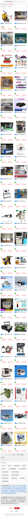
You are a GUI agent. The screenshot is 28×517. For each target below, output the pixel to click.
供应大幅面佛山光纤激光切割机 (10, 223)
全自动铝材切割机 (15, 471)
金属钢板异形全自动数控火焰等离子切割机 (12, 178)
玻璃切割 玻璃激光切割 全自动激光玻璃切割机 (13, 201)
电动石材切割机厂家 (8, 487)
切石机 (9, 465)
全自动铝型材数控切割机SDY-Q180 (10, 90)
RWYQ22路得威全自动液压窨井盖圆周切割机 (12, 23)
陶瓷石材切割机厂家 (15, 491)
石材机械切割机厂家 (22, 490)
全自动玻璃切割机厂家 (18, 488)
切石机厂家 (14, 485)
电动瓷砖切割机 (5, 471)
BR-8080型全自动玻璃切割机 (9, 67)
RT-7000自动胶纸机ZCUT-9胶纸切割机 (11, 445)
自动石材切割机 (5, 478)
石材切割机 (22, 478)
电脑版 (16, 511)
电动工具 (4, 468)
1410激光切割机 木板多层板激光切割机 (11, 334)
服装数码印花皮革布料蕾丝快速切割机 (11, 423)
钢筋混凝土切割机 (15, 475)
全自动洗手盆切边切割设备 (9, 134)
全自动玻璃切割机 (12, 468)
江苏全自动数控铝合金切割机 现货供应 (11, 156)
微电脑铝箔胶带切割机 (22, 223)
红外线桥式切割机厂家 (11, 493)
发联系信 (4, 28)
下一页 (18, 454)
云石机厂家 (20, 485)
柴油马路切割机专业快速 (8, 267)
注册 (17, 508)
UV (2, 460)
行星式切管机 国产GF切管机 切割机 (10, 356)
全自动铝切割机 (5, 475)
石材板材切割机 (5, 481)
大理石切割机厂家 (8, 488)
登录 (11, 508)
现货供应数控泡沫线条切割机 (9, 245)
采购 (26, 412)
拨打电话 (10, 28)
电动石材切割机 (22, 468)
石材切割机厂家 (13, 490)
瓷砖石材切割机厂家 (6, 491)
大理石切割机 (16, 465)
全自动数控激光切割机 (22, 67)
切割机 (24, 465)
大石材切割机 (14, 478)
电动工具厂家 (16, 487)
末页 (22, 454)
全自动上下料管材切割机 (8, 45)
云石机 (3, 465)
